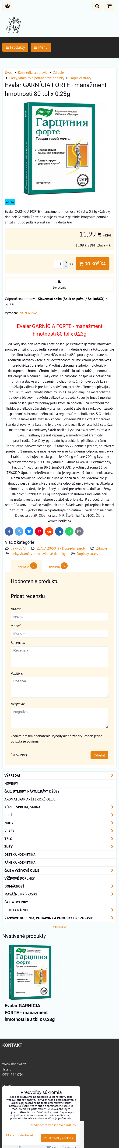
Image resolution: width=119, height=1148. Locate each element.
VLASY (60, 831)
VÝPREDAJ (18, 548)
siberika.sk (59, 927)
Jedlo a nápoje (60, 910)
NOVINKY (11, 783)
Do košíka (92, 264)
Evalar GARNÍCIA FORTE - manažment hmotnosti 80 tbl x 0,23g (30, 1012)
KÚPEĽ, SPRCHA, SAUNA (60, 807)
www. (6, 1063)
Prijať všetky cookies (58, 1138)
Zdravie (101, 548)
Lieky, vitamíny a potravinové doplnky (38, 553)
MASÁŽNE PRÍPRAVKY (60, 894)
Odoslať (99, 755)
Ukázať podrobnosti (20, 1135)
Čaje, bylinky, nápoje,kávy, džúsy (32, 791)
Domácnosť (60, 886)
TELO (60, 839)
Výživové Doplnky (19, 878)
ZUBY (60, 847)
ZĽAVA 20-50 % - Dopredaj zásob (61, 548)
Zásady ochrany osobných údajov (52, 1125)
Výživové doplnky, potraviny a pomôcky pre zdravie (60, 918)
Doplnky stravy (87, 553)
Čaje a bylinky (16, 902)
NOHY (60, 823)
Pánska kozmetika (19, 862)
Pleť (60, 815)
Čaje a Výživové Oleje (60, 870)
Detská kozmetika (19, 854)
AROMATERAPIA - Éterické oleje (30, 799)
